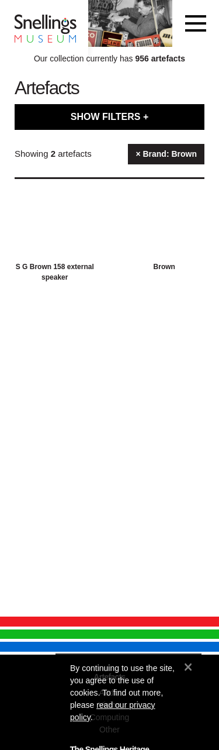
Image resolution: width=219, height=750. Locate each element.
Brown (164, 267)
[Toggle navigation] (195, 23)
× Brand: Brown (166, 154)
